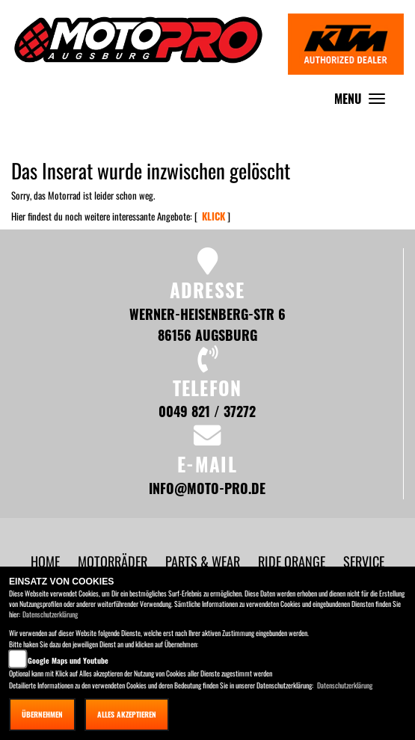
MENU (363, 102)
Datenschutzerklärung (50, 614)
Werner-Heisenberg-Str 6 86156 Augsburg (207, 324)
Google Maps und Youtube (68, 660)
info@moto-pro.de (207, 488)
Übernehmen (42, 714)
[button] (114, 561)
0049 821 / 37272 (207, 411)
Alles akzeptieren (126, 714)
